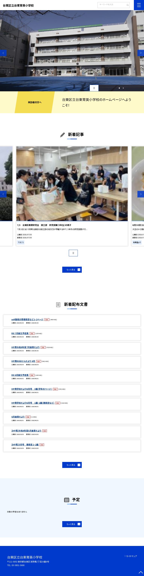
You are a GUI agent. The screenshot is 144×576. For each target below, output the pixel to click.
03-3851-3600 (18, 565)
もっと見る (71, 269)
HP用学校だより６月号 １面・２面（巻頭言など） (33, 402)
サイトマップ (131, 556)
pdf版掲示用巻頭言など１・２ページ (27, 319)
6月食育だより (18, 416)
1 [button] (119, 88)
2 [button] (123, 88)
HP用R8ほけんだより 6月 (23, 361)
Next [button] (140, 53)
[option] (72, 50)
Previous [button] (3, 53)
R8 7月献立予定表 (20, 333)
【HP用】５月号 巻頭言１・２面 (25, 444)
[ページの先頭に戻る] (140, 572)
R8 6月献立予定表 (20, 374)
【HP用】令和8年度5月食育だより (26, 430)
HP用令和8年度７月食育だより (25, 347)
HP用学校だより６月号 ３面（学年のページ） (31, 388)
